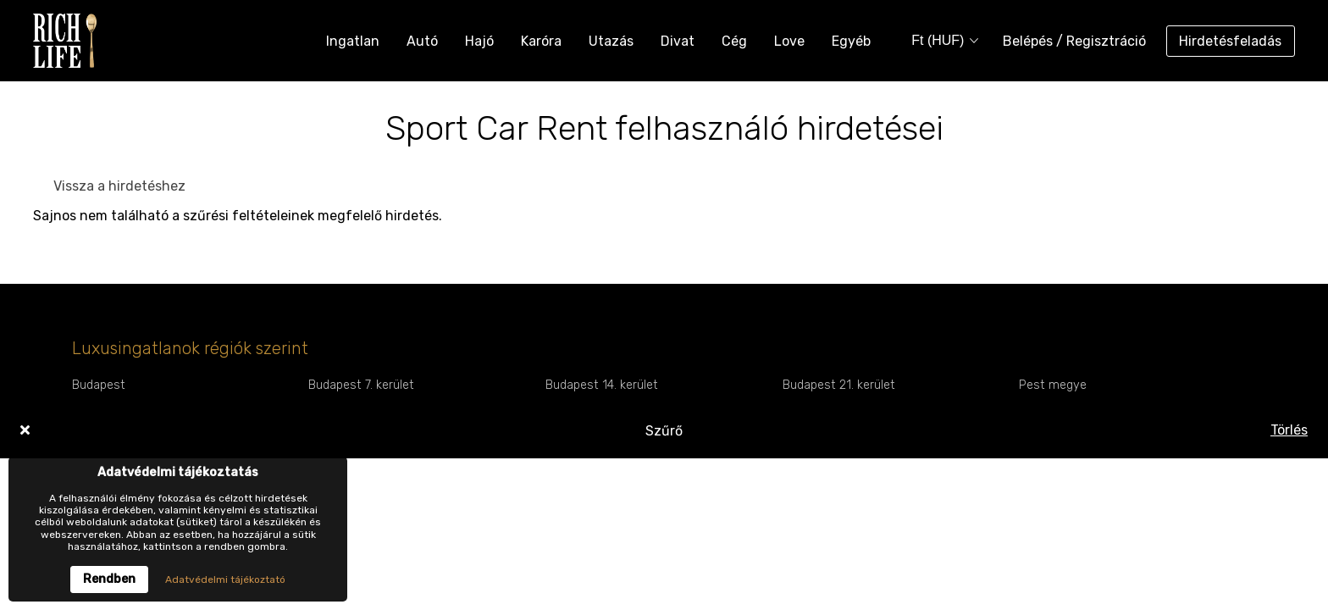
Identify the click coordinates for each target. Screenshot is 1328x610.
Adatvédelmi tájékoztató (225, 579)
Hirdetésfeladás (1230, 41)
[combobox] (939, 41)
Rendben (109, 579)
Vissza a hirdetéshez (119, 186)
